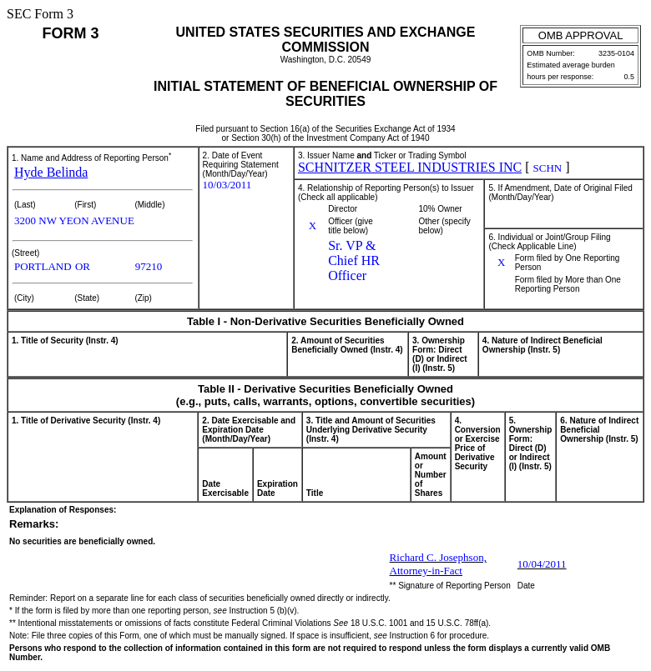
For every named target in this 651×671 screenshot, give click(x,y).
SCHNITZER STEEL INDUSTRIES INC (410, 167)
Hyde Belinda (51, 172)
